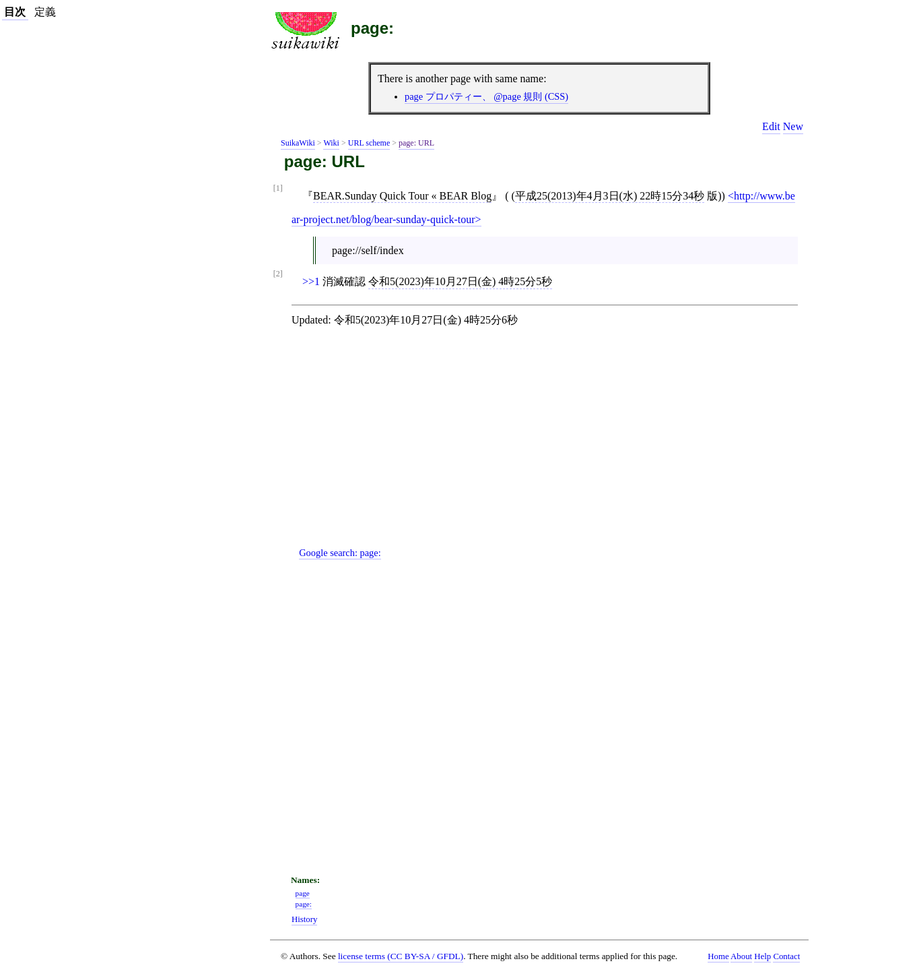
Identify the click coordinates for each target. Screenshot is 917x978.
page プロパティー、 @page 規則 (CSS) (486, 96)
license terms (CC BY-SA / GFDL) (400, 956)
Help (762, 956)
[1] (278, 188)
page (303, 893)
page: (372, 28)
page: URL (416, 143)
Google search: (339, 552)
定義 (45, 12)
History (304, 919)
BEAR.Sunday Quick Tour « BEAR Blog (402, 196)
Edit (771, 126)
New (793, 126)
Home (718, 956)
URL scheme (369, 143)
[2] (278, 274)
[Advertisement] (550, 448)
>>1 (311, 281)
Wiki (331, 143)
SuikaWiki (298, 143)
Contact (786, 956)
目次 (15, 12)
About (741, 956)
